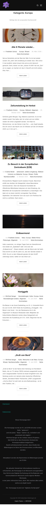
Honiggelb (23, 295)
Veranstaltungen (23, 300)
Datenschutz (7, 415)
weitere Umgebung (31, 175)
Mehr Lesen (24, 79)
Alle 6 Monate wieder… (23, 50)
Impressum (6, 407)
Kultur (31, 300)
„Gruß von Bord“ (23, 359)
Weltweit (28, 114)
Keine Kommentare (23, 58)
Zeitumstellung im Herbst (23, 109)
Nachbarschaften (9, 180)
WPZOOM (28, 504)
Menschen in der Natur (30, 363)
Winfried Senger (11, 300)
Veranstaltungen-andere (11, 302)
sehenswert (20, 175)
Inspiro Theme (19, 504)
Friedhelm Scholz (11, 55)
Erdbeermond (23, 237)
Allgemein (35, 114)
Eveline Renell (9, 175)
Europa (21, 55)
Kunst (41, 300)
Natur (23, 241)
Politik (36, 178)
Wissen (27, 55)
